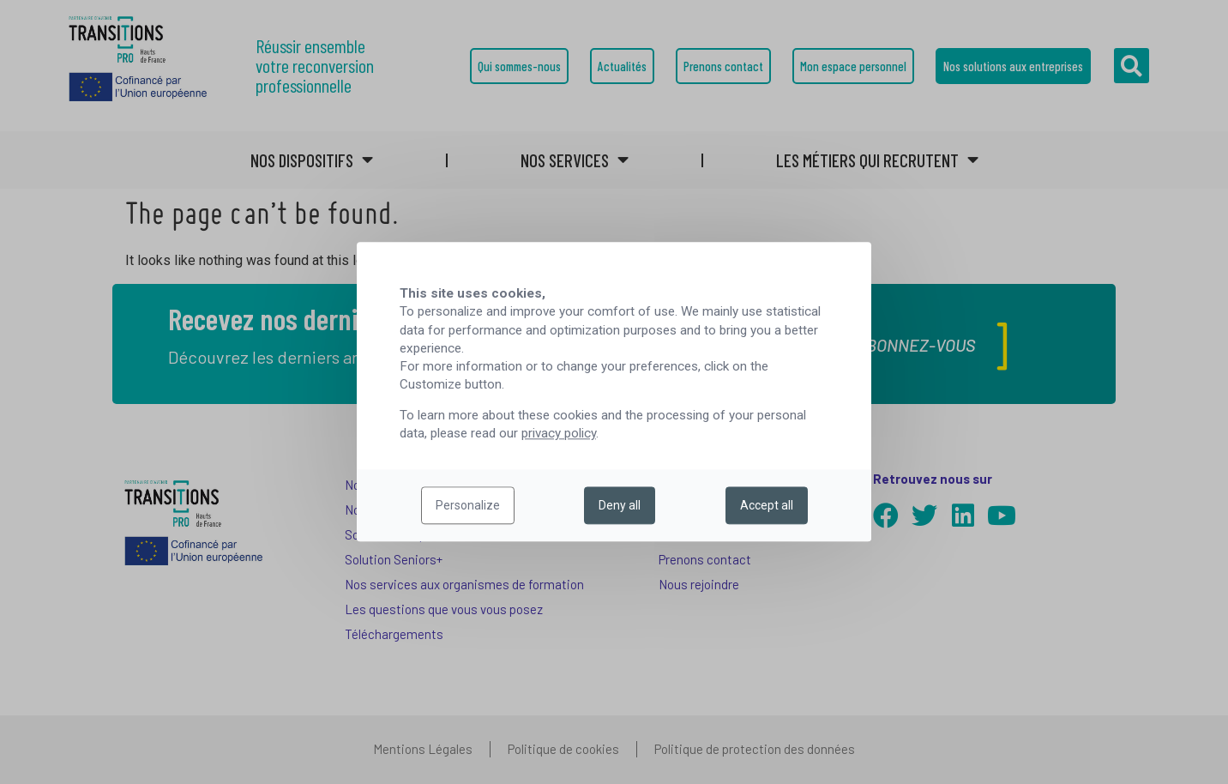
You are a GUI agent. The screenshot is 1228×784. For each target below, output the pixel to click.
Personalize (468, 506)
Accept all (766, 506)
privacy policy (558, 434)
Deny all (620, 506)
